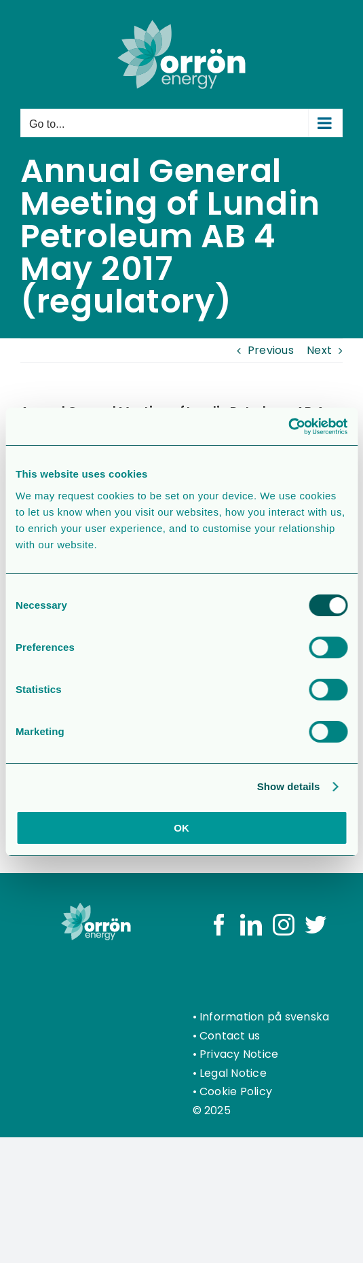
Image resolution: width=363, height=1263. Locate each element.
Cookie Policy (235, 1091)
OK (181, 828)
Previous (271, 350)
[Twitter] (315, 925)
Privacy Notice (238, 1054)
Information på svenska (264, 1017)
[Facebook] (219, 925)
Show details (288, 786)
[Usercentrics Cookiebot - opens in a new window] (288, 426)
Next (319, 350)
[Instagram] (283, 925)
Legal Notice (233, 1073)
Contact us (229, 1036)
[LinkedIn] (251, 925)
